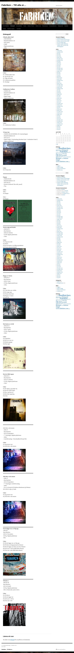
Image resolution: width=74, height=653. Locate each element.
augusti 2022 (59, 71)
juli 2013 (58, 126)
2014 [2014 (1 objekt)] (57, 148)
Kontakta (19, 28)
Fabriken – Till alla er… (14, 5)
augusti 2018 (59, 94)
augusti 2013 (59, 125)
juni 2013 (59, 128)
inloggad (12, 639)
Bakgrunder (60, 25)
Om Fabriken (6, 25)
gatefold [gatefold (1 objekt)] (69, 152)
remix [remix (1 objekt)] (62, 158)
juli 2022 (58, 72)
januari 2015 (59, 110)
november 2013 (60, 121)
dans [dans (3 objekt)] (57, 150)
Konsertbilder (19, 25)
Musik (25, 25)
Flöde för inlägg (60, 167)
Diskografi (12, 25)
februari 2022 (59, 77)
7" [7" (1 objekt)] (56, 148)
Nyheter (58, 281)
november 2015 (60, 103)
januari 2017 (59, 100)
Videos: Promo (31, 25)
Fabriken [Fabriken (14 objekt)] (64, 151)
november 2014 (60, 111)
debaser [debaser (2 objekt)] (60, 150)
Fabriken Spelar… (11, 28)
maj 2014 (58, 117)
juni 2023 (59, 65)
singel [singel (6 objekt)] (58, 160)
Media (4, 28)
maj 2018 (58, 96)
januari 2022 (59, 79)
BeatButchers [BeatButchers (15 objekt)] (65, 148)
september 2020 (60, 88)
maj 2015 (58, 107)
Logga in (58, 165)
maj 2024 (58, 61)
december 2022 (60, 68)
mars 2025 (59, 56)
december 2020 (60, 84)
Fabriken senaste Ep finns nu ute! (63, 41)
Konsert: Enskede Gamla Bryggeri (63, 39)
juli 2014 (58, 115)
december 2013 (60, 119)
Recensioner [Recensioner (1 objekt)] (69, 156)
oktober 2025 (59, 50)
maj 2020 (58, 91)
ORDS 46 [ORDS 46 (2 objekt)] (58, 156)
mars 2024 (59, 64)
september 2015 (60, 106)
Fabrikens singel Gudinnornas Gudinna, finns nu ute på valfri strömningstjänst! (62, 45)
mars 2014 (59, 118)
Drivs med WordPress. (61, 649)
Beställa (66, 25)
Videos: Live (38, 25)
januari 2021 (59, 83)
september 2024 (60, 60)
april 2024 (59, 62)
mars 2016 (59, 102)
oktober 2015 (59, 104)
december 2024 (60, 58)
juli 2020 (58, 90)
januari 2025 (59, 57)
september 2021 (60, 80)
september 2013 (60, 123)
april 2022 (59, 76)
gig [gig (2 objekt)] (56, 153)
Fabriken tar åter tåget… (61, 38)
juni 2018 (59, 95)
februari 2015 (59, 109)
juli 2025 (58, 53)
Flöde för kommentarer (61, 168)
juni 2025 (59, 54)
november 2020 (60, 85)
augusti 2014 (59, 114)
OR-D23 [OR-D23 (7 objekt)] (59, 155)
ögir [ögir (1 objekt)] (69, 161)
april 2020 (59, 92)
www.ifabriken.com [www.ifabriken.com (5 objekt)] (62, 161)
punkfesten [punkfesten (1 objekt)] (65, 156)
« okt (57, 144)
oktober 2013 (59, 122)
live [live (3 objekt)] (64, 153)
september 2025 (60, 52)
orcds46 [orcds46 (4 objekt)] (64, 155)
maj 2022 (58, 75)
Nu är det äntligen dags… (61, 42)
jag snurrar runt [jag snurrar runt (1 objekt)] (59, 153)
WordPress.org (59, 169)
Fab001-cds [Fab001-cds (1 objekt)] (58, 152)
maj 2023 (58, 66)
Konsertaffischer (52, 25)
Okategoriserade (60, 283)
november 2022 (60, 69)
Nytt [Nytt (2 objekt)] (66, 153)
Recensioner (45, 25)
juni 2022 (59, 73)
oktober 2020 (59, 87)
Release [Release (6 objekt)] (58, 158)
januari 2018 (59, 98)
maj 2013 (58, 129)
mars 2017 (59, 99)
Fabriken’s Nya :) (65, 192)
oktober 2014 (59, 113)
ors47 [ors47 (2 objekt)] (61, 156)
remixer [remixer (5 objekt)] (65, 158)
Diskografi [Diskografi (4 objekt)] (65, 150)
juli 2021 (58, 81)
